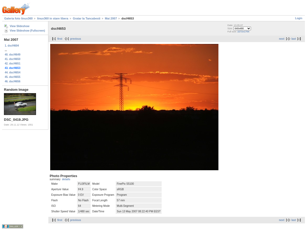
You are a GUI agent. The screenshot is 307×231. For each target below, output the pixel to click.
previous (75, 38)
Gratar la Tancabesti (86, 18)
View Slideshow (19, 26)
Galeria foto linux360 (18, 18)
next (281, 38)
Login (298, 18)
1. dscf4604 (12, 45)
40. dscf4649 (13, 54)
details (66, 179)
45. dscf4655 (13, 77)
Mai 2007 (111, 18)
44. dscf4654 (13, 72)
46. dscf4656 (13, 81)
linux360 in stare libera (52, 18)
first (59, 38)
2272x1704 (243, 31)
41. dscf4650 (13, 59)
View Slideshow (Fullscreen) (27, 30)
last (293, 38)
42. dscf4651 (13, 63)
